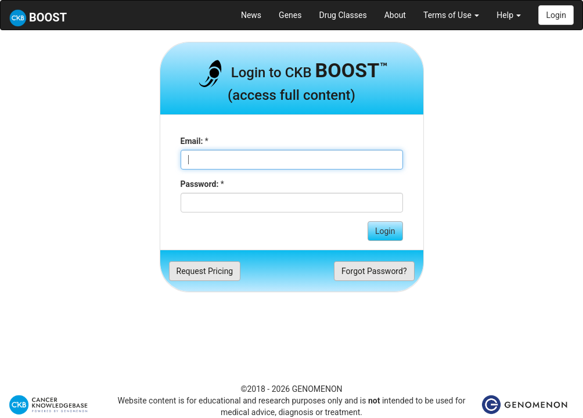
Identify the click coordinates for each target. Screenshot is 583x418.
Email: (192, 141)
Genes (290, 15)
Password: (200, 184)
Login (556, 15)
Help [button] (508, 15)
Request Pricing (205, 271)
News (251, 15)
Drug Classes (342, 15)
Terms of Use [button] (451, 15)
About (395, 15)
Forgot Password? (374, 271)
